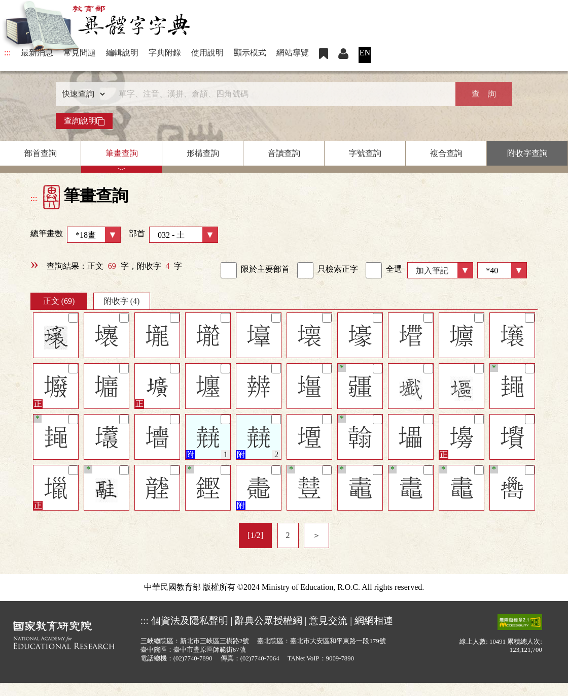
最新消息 (37, 52)
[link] (229, 270)
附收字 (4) (122, 301)
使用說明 (207, 52)
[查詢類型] (81, 94)
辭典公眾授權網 (268, 620)
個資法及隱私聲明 (189, 620)
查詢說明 (84, 120)
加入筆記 (432, 270)
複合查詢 (446, 153)
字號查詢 (365, 153)
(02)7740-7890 (192, 658)
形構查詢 (203, 153)
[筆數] (502, 270)
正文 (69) (59, 301)
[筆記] (73, 318)
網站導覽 (292, 52)
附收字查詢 (527, 153)
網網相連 (373, 620)
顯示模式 (250, 52)
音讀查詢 (284, 153)
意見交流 (328, 620)
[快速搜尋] (280, 94)
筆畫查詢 (121, 153)
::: (7, 52)
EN (365, 52)
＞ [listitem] (316, 535)
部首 (173, 235)
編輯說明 (122, 52)
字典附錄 (165, 52)
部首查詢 (40, 153)
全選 (384, 270)
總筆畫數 (75, 235)
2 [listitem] (288, 535)
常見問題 (79, 52)
